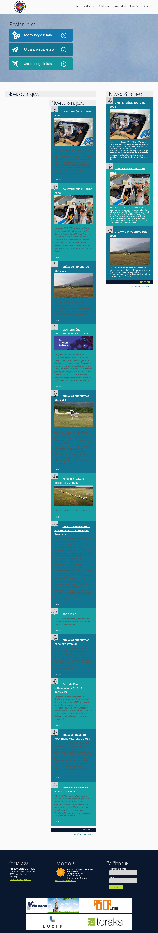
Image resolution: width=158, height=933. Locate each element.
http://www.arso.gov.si (65, 880)
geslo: (112, 877)
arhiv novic (88, 829)
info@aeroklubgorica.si (20, 879)
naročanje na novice (83, 834)
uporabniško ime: (117, 868)
